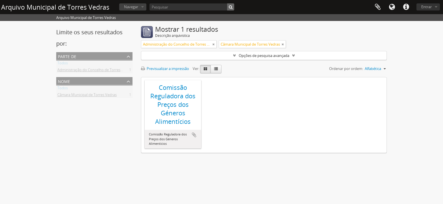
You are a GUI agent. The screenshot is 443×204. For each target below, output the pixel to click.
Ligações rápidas (406, 7)
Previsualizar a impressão (165, 68)
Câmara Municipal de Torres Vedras (87, 95)
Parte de (67, 56)
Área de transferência (378, 7)
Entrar (426, 6)
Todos (62, 64)
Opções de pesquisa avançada (264, 55)
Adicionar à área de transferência (194, 135)
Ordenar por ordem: (346, 68)
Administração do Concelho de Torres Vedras (95, 70)
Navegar (131, 6)
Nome (64, 81)
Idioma (392, 7)
